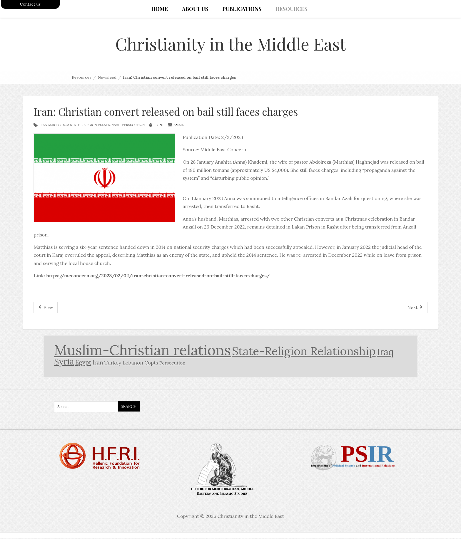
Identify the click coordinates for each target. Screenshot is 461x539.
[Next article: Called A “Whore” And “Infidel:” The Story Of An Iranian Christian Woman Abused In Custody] (415, 308)
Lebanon (133, 363)
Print (156, 125)
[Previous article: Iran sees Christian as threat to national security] (45, 308)
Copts (151, 363)
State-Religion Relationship (95, 125)
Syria (64, 362)
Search (129, 407)
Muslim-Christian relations (142, 351)
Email (176, 125)
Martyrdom (58, 125)
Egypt (83, 363)
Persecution (133, 125)
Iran (43, 125)
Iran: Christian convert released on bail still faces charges (166, 112)
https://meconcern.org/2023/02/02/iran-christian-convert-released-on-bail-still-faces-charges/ (158, 276)
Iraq (385, 352)
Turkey (112, 363)
